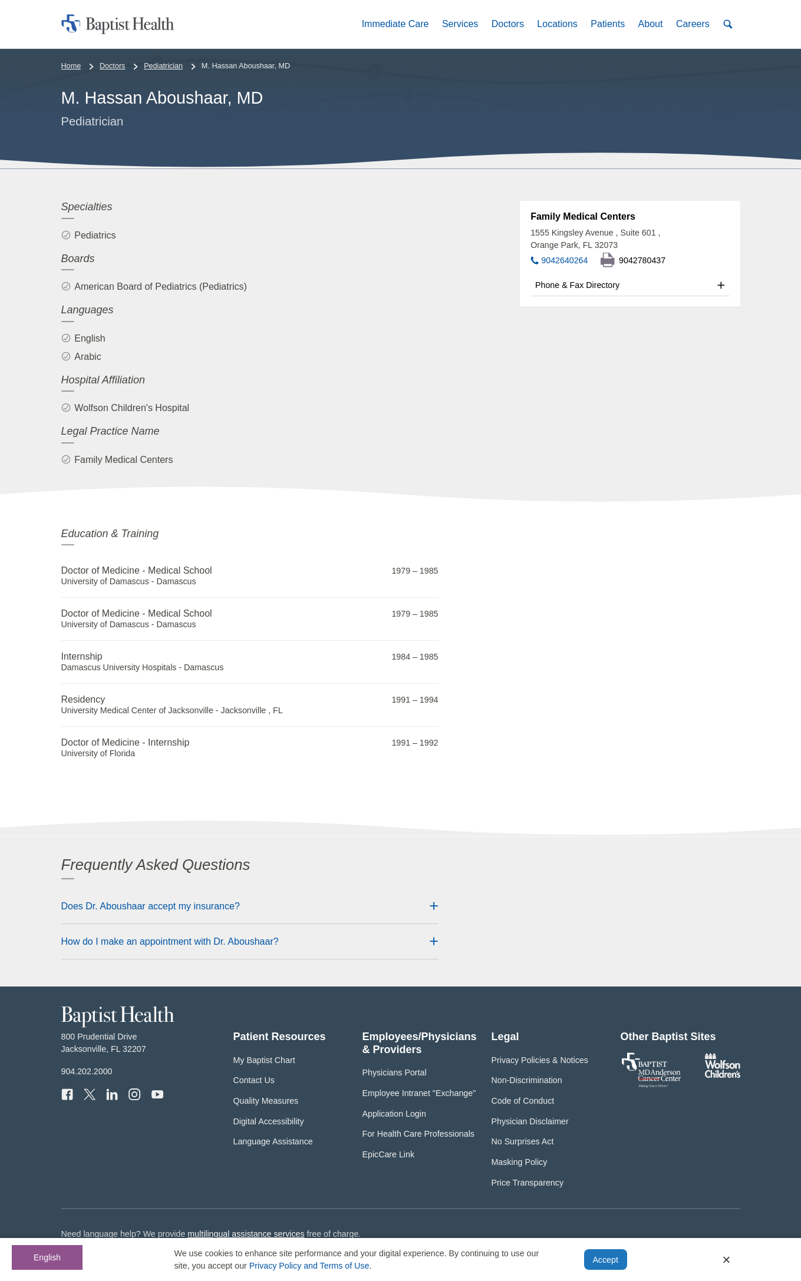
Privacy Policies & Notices (540, 1060)
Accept (605, 1260)
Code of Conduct (523, 1100)
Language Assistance (273, 1141)
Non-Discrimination (527, 1080)
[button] (395, 24)
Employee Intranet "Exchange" (419, 1093)
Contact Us (254, 1080)
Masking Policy (520, 1162)
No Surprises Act (523, 1141)
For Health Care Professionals (418, 1133)
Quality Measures (266, 1100)
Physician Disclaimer (530, 1121)
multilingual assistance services (245, 1234)
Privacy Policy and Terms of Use (309, 1265)
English (47, 1257)
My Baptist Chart (264, 1060)
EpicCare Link (388, 1154)
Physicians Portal (394, 1072)
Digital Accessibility (268, 1121)
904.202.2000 (87, 1071)
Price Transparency (528, 1182)
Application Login (394, 1113)
